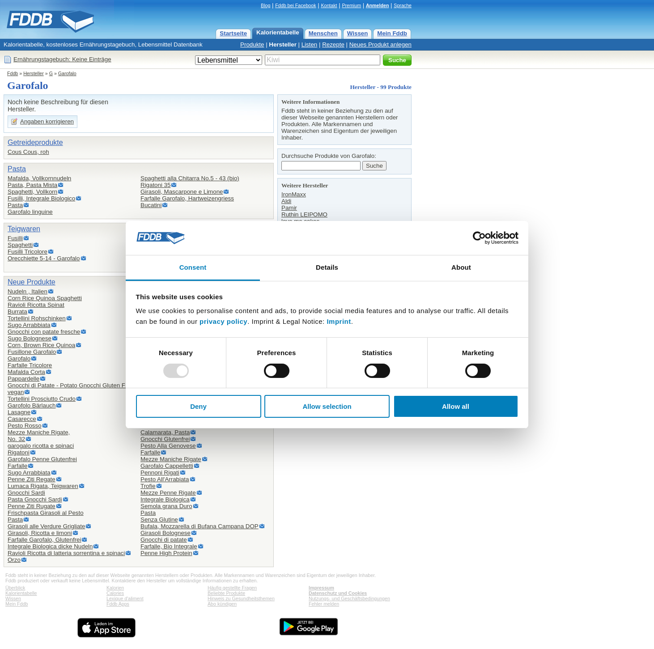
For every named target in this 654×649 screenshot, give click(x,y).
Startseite (233, 33)
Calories (115, 593)
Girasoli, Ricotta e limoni (40, 533)
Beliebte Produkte (226, 593)
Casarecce (22, 419)
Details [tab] (327, 267)
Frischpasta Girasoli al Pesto (46, 512)
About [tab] (461, 267)
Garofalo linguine (30, 211)
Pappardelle (23, 378)
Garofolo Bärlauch (31, 405)
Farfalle (17, 465)
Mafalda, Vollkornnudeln (39, 178)
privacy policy (223, 321)
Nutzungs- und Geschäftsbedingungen (349, 598)
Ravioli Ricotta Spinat (36, 304)
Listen (310, 44)
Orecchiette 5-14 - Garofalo (44, 258)
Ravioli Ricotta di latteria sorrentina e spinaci (66, 553)
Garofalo (67, 73)
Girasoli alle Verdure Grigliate (46, 526)
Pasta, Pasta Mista (32, 185)
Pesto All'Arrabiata (164, 479)
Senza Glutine (159, 519)
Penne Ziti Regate (31, 479)
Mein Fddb (392, 33)
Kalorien (115, 587)
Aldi (286, 201)
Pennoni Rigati (159, 472)
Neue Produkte (31, 282)
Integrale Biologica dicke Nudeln (50, 546)
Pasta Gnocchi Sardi (35, 499)
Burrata (17, 311)
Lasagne (19, 412)
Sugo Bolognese (29, 338)
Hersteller (283, 44)
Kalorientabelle (277, 32)
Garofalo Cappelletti (166, 465)
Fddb (12, 73)
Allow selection (326, 406)
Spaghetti (20, 245)
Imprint (339, 321)
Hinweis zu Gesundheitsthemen (241, 598)
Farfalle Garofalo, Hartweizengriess (187, 198)
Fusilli (15, 238)
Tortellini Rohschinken (37, 318)
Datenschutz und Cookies (338, 593)
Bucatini (150, 205)
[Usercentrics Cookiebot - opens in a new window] (479, 238)
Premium (351, 5)
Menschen (323, 33)
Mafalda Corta (26, 372)
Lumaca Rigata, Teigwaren (43, 486)
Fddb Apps (117, 604)
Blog (265, 5)
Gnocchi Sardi (26, 492)
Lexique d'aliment (125, 598)
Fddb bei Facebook (295, 5)
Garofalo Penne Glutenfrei (42, 459)
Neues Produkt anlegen (380, 44)
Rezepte (333, 44)
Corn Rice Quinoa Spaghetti (45, 298)
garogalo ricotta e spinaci (41, 445)
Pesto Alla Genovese (168, 445)
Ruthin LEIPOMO (304, 214)
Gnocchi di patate (163, 539)
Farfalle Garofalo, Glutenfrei (44, 539)
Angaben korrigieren (47, 121)
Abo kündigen (222, 604)
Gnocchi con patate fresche (44, 331)
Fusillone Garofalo (32, 351)
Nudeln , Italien (27, 291)
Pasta (17, 169)
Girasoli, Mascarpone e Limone (181, 191)
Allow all (455, 406)
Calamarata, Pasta (165, 432)
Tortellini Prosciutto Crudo (42, 398)
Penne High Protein (166, 553)
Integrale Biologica (165, 499)
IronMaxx (293, 194)
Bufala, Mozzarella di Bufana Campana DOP (199, 526)
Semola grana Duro (166, 506)
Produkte (252, 44)
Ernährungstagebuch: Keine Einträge (62, 59)
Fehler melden (324, 604)
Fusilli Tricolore (27, 251)
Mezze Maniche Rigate (170, 459)
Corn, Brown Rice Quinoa (41, 345)
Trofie (148, 486)
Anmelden (377, 5)
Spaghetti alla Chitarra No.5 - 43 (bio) (189, 178)
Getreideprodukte (35, 142)
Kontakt (329, 5)
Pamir (289, 207)
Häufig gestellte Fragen (232, 587)
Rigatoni (19, 452)
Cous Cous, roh (28, 151)
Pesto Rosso (25, 425)
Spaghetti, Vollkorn (32, 191)
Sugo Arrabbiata (29, 325)
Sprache (403, 5)
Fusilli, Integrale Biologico (41, 198)
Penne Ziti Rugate (31, 506)
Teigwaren (24, 229)
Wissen (357, 33)
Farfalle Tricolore (30, 365)
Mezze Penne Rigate (168, 492)
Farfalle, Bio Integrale (168, 546)
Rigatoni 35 (155, 185)
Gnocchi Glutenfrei (165, 439)
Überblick (15, 587)
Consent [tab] (193, 267)
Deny (198, 406)
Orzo (14, 559)
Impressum (321, 587)
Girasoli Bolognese (165, 533)
